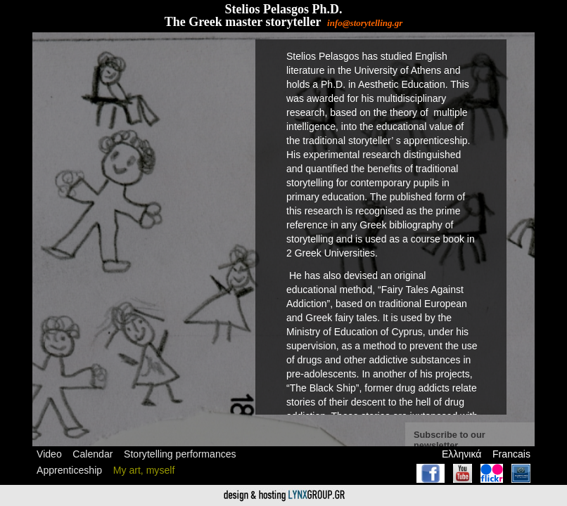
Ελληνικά (461, 454)
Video (49, 454)
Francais (511, 454)
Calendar (92, 454)
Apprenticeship (69, 470)
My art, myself (144, 470)
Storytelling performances (180, 454)
